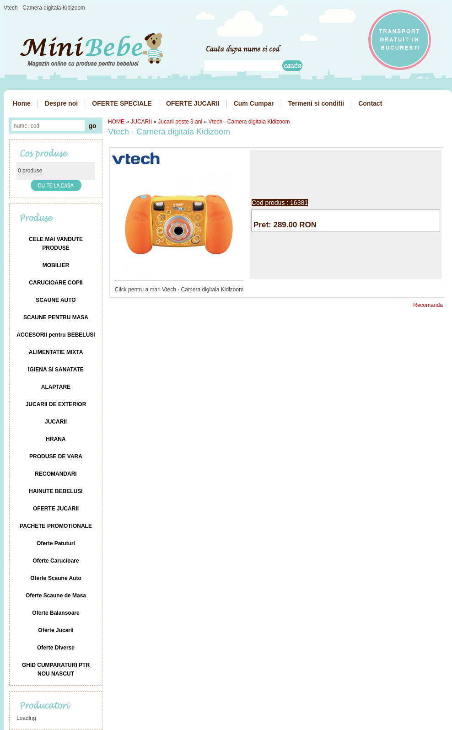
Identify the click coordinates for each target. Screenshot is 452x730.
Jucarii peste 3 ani (180, 121)
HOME (116, 121)
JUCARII (141, 121)
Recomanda (428, 305)
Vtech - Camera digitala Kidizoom (249, 121)
